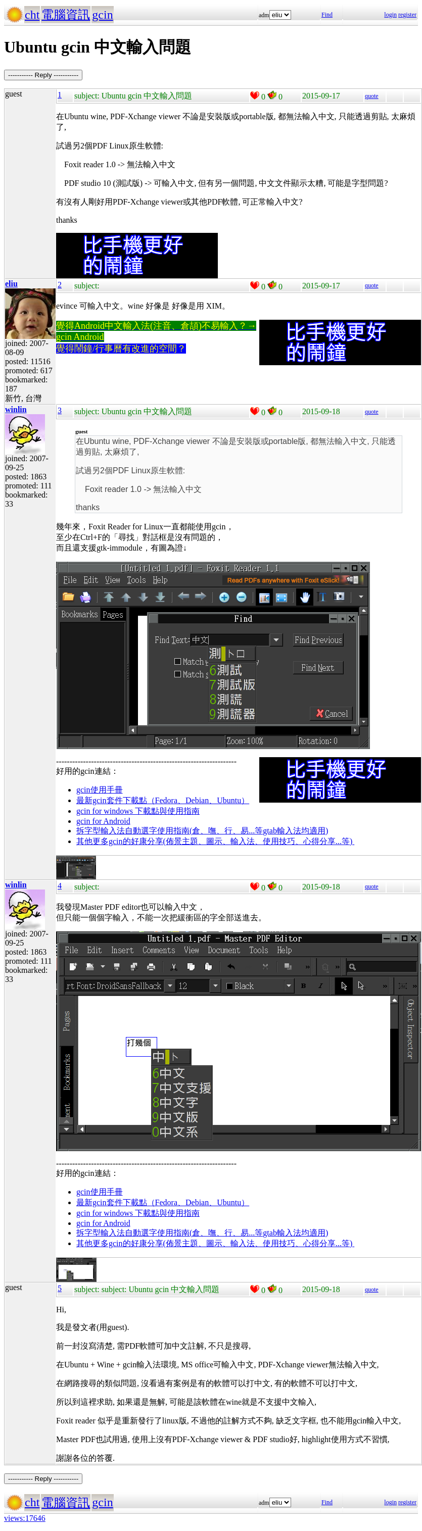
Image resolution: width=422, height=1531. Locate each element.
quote (372, 96)
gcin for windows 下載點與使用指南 (138, 811)
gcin (102, 14)
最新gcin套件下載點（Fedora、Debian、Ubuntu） (162, 800)
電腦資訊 (65, 14)
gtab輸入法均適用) (295, 830)
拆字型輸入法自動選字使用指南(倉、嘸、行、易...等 (169, 830)
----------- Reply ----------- (43, 75)
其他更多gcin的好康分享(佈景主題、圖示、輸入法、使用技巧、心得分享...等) (215, 841)
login (390, 14)
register (407, 14)
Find (327, 14)
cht (32, 14)
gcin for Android (103, 821)
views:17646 (24, 1518)
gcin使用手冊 (99, 789)
